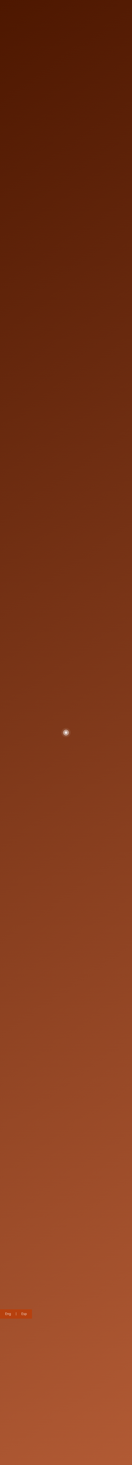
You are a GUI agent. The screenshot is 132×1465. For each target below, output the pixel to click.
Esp (24, 1314)
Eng (8, 1314)
